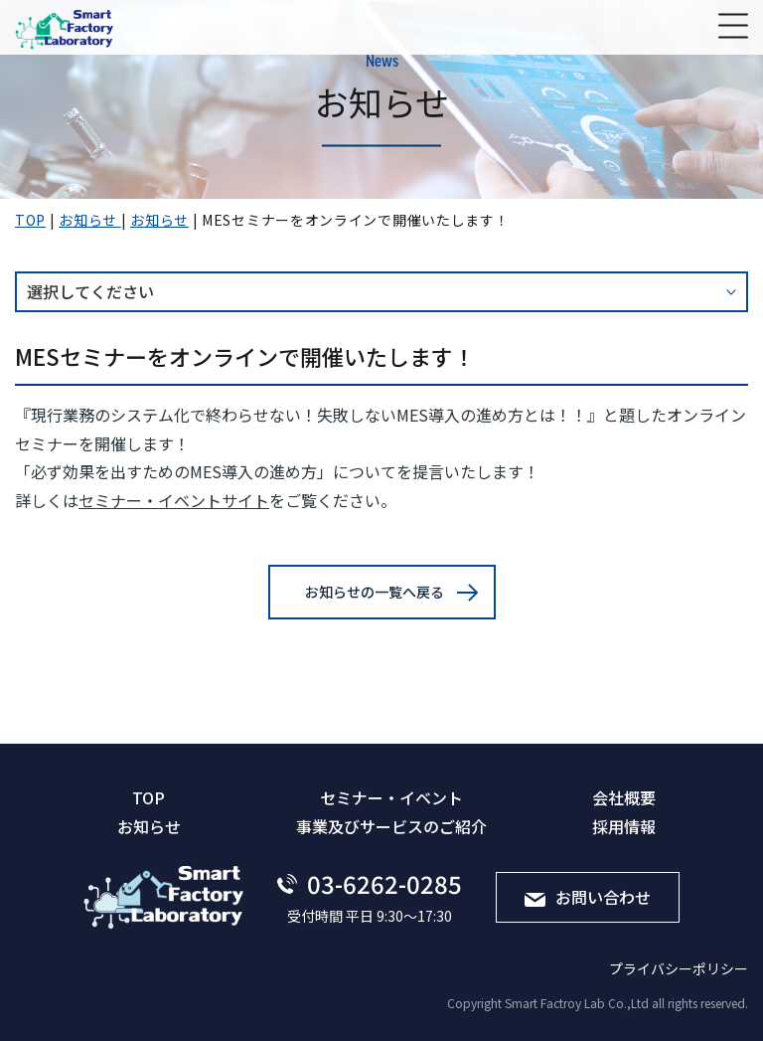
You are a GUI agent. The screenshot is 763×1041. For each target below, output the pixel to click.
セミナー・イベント (391, 797)
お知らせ (149, 826)
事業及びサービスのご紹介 (391, 826)
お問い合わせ (588, 897)
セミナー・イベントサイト (173, 500)
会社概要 (624, 797)
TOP (148, 797)
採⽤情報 (624, 826)
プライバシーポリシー (678, 968)
